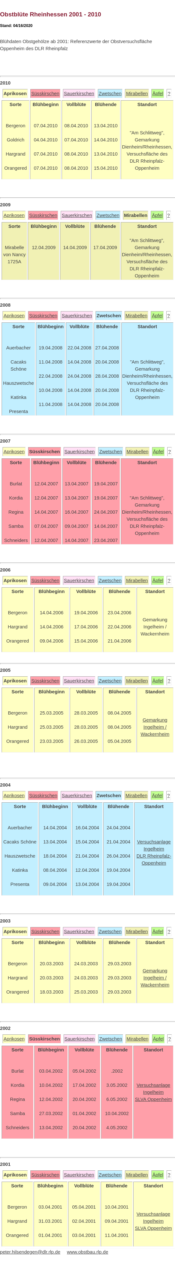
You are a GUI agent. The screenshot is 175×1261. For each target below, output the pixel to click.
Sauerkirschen (79, 93)
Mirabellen (137, 93)
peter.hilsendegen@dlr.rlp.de (30, 1252)
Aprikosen (14, 215)
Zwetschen (110, 93)
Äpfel (157, 93)
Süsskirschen (45, 93)
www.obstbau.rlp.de (87, 1252)
